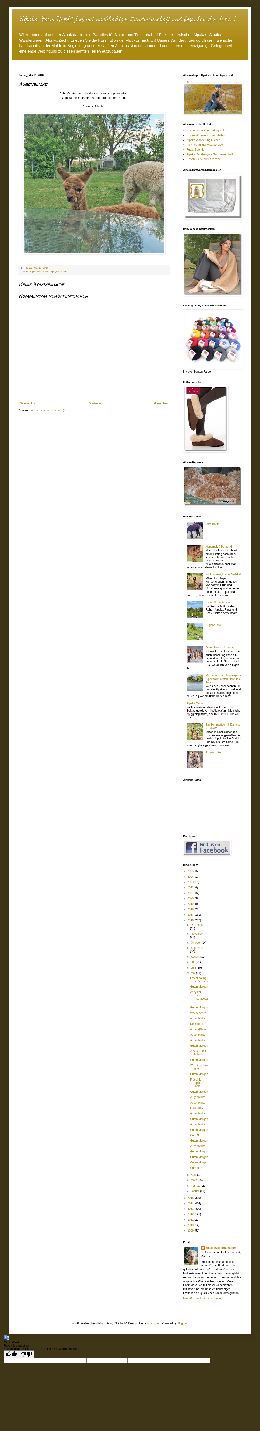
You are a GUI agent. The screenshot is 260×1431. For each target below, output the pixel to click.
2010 (191, 1225)
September (198, 948)
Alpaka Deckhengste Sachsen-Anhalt (210, 154)
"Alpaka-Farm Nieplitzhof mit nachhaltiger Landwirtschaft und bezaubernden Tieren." (127, 18)
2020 (191, 898)
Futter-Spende (196, 149)
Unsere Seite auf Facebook (203, 159)
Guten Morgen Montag (220, 647)
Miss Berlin (212, 524)
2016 (191, 920)
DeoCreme (197, 1023)
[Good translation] (11, 1354)
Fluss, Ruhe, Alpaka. (218, 602)
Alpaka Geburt (196, 703)
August (195, 956)
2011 (191, 1219)
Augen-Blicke (198, 1029)
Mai (193, 973)
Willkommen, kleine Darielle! (223, 574)
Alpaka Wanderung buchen (203, 140)
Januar (195, 1191)
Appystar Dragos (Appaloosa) (199, 997)
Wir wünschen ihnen (199, 1067)
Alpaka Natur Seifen (198, 1052)
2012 (191, 1214)
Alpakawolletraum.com (221, 1248)
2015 (191, 1197)
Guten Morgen (199, 986)
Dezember (197, 925)
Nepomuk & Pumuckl (219, 546)
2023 (191, 882)
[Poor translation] (26, 1354)
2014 (191, 1203)
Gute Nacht (197, 1135)
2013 (191, 1208)
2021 (191, 893)
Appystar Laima (59, 271)
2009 (191, 1230)
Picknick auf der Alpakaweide (205, 144)
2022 (191, 887)
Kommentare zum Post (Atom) (52, 410)
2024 (191, 876)
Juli (193, 962)
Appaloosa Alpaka (39, 271)
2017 (191, 914)
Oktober (196, 942)
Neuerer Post (28, 403)
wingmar (155, 1323)
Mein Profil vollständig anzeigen (202, 1298)
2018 (191, 909)
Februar (196, 1185)
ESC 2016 (196, 1108)
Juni (194, 967)
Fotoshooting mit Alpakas (199, 979)
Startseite (95, 403)
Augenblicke (213, 625)
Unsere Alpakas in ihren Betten (206, 135)
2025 (191, 871)
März (194, 1180)
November (197, 933)
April (194, 1174)
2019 (191, 904)
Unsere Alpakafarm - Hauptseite (206, 130)
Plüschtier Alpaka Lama (196, 1083)
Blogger (182, 1323)
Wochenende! (198, 1013)
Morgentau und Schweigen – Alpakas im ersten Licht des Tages (223, 679)
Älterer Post (160, 403)
